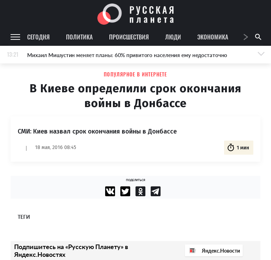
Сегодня (38, 36)
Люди (173, 36)
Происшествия (129, 36)
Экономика (212, 36)
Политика (79, 36)
